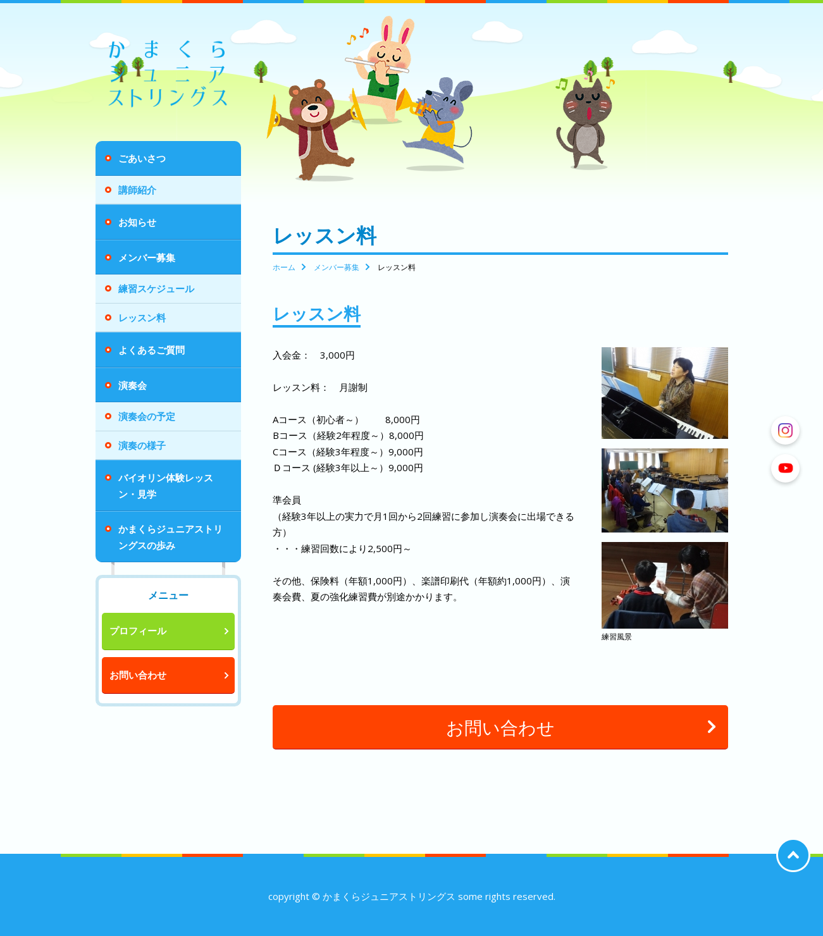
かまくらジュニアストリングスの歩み (170, 536)
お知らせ (137, 222)
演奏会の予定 (146, 416)
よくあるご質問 (151, 349)
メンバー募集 (146, 257)
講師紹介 (137, 189)
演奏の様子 (142, 445)
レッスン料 (142, 317)
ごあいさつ (142, 158)
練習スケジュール (156, 288)
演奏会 (132, 385)
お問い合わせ (137, 674)
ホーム (284, 267)
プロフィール (137, 630)
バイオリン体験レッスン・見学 (165, 485)
